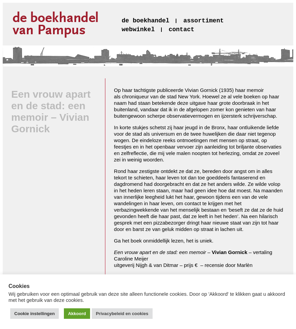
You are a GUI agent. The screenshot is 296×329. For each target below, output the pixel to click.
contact (181, 29)
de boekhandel (145, 20)
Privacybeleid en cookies (122, 313)
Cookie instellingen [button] (34, 313)
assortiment (203, 20)
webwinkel (138, 29)
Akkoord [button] (77, 313)
